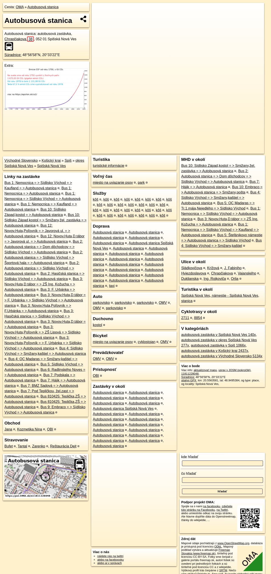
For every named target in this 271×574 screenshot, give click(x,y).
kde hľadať (189, 457)
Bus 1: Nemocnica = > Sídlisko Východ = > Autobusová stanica (42, 199)
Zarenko (38, 446)
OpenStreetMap (186, 150)
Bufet (8, 446)
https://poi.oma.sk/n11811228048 (243, 150)
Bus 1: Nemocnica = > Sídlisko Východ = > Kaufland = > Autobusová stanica (220, 229)
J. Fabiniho (232, 268)
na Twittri (222, 509)
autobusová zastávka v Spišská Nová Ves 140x (218, 335)
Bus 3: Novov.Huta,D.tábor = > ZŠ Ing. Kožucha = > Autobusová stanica (43, 284)
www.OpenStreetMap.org (233, 543)
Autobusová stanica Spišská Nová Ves (123, 408)
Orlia (235, 279)
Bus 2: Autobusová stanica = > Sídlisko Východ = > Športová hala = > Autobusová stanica (43, 257)
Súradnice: (13, 55)
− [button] (99, 17)
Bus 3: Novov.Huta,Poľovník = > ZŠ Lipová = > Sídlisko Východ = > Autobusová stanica (42, 332)
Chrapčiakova (19, 39)
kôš (95, 199)
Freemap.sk (208, 150)
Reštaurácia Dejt (63, 446)
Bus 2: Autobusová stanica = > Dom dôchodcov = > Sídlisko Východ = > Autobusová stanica (43, 247)
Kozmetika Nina (29, 429)
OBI (50, 429)
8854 (198, 318)
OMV (163, 303)
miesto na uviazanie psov (113, 182)
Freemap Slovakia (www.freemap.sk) (205, 551)
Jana (8, 429)
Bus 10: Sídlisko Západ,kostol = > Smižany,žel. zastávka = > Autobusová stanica (45, 220)
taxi (112, 286)
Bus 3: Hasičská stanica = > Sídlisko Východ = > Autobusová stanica (39, 316)
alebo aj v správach (109, 563)
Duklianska (189, 279)
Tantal (22, 446)
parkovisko (101, 303)
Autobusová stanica (43, 7)
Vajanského (247, 273)
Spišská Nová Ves (51, 166)
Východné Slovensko (21, 160)
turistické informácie (108, 166)
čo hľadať (188, 473)
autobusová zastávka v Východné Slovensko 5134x (221, 356)
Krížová (213, 268)
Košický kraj (51, 160)
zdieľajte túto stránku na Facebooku (206, 508)
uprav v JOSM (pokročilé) (234, 370)
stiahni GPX (188, 380)
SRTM (223, 570)
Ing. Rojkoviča (215, 279)
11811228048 (189, 373)
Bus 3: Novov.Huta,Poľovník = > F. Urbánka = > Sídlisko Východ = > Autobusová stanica (43, 343)
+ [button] (99, 10)
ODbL (218, 546)
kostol (97, 325)
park (141, 182)
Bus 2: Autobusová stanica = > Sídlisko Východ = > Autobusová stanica (41, 268)
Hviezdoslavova (193, 273)
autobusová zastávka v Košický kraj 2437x (214, 351)
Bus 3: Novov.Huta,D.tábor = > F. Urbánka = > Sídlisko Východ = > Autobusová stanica (45, 300)
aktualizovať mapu (205, 370)
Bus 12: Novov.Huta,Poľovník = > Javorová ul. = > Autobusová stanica (37, 231)
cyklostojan (146, 342)
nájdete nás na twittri (110, 556)
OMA (20, 7)
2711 (185, 318)
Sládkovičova (191, 268)
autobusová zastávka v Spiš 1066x (218, 345)
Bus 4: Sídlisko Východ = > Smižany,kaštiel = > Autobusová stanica (220, 197)
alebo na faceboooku (110, 559)
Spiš (68, 160)
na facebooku (211, 506)
